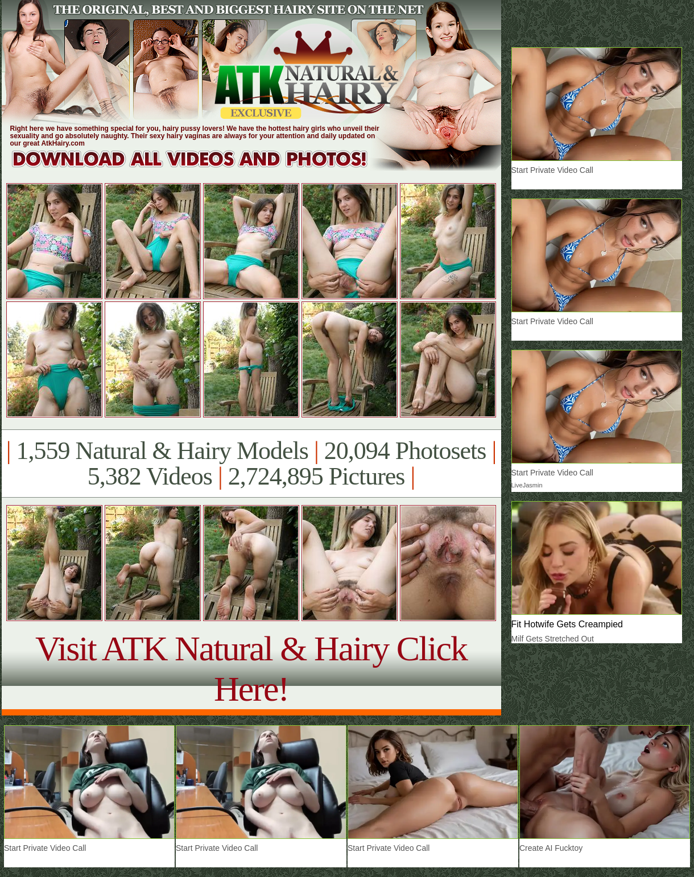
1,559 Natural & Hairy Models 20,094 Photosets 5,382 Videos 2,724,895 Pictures (251, 463)
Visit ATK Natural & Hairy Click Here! (251, 668)
